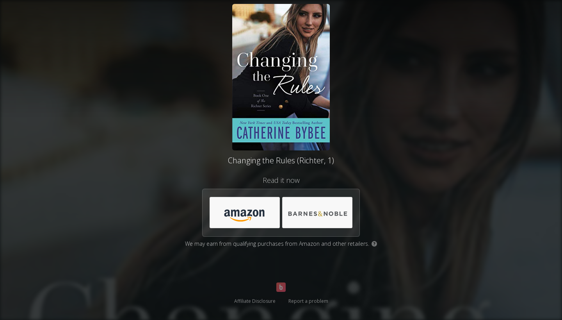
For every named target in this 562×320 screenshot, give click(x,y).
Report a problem (308, 301)
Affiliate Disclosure (255, 301)
